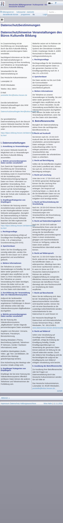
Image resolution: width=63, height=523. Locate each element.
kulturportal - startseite (25, 12)
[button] (50, 3)
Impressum (5, 403)
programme (25, 14)
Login (45, 14)
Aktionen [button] (5, 398)
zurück (59, 391)
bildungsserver (7, 12)
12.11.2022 (57, 403)
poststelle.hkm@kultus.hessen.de (14, 95)
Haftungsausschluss (28, 403)
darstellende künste (10, 14)
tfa (34, 14)
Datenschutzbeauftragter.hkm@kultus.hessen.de (20, 111)
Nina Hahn (48, 403)
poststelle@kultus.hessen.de (43, 388)
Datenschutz (15, 403)
